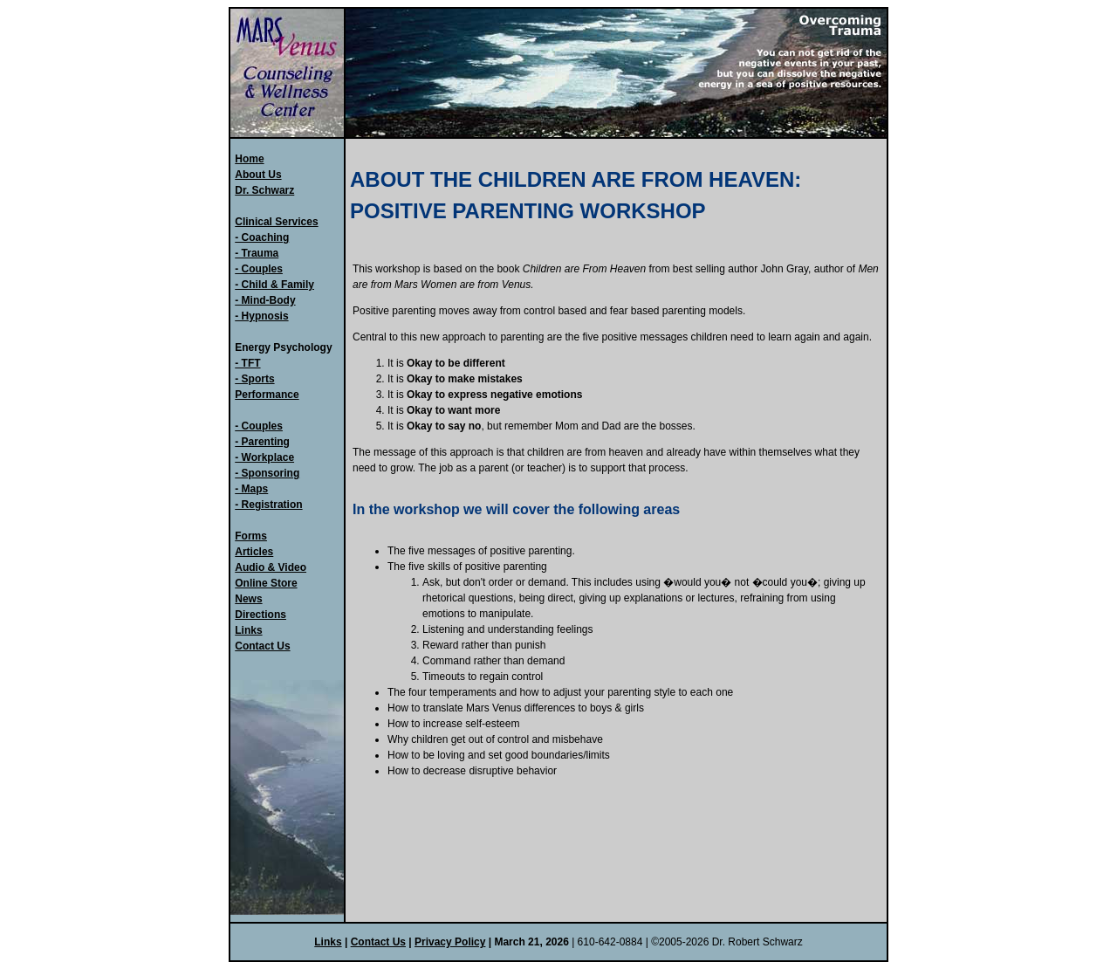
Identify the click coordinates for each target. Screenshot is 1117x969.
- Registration (268, 504)
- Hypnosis (261, 316)
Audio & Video (270, 567)
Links (248, 630)
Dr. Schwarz (264, 190)
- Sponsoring (267, 473)
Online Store (266, 583)
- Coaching (262, 237)
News (248, 599)
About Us (258, 174)
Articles (254, 552)
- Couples (259, 269)
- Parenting (262, 442)
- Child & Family (274, 284)
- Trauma (256, 253)
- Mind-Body (265, 300)
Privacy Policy (450, 942)
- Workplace (264, 457)
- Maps (251, 489)
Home (249, 159)
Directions (260, 614)
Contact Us (262, 646)
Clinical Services (276, 222)
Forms (251, 536)
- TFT (247, 363)
